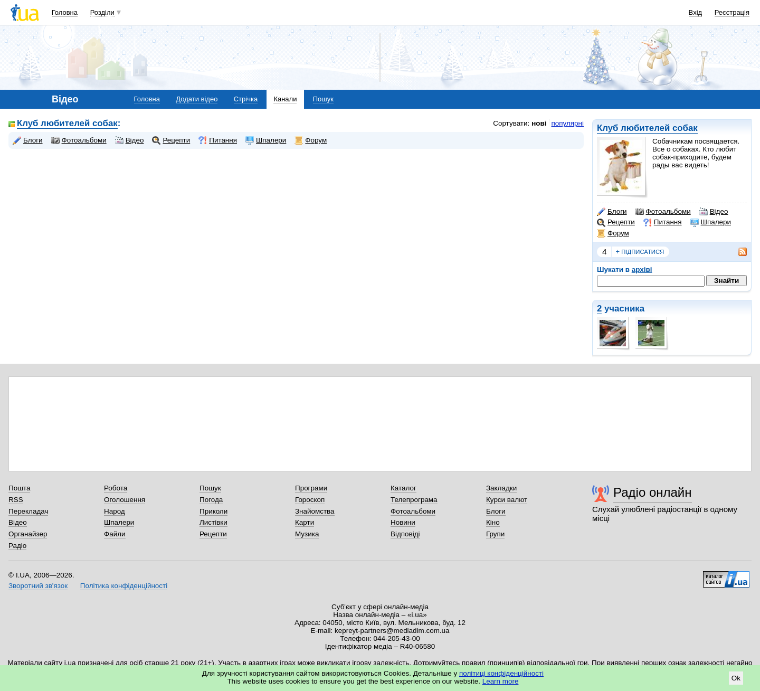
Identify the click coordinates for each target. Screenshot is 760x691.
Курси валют (506, 500)
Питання (662, 222)
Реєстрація (732, 12)
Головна (65, 12)
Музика (307, 534)
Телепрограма (414, 500)
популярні (568, 123)
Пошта (19, 488)
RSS (15, 500)
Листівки (213, 522)
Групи (495, 534)
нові (538, 123)
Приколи (213, 511)
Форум (613, 233)
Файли (115, 534)
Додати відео (196, 99)
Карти (304, 522)
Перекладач (28, 511)
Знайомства (315, 511)
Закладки (501, 488)
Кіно (493, 522)
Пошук (323, 99)
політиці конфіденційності (501, 673)
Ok (736, 678)
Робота (115, 488)
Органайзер (27, 534)
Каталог (403, 488)
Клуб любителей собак (647, 128)
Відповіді (405, 534)
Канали (285, 99)
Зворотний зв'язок (38, 586)
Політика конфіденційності (123, 586)
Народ (114, 511)
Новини (403, 522)
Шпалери (710, 222)
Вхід (695, 12)
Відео (713, 211)
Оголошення (124, 500)
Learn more (500, 681)
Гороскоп (310, 500)
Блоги (612, 211)
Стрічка (246, 99)
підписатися (640, 252)
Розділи (102, 12)
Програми (311, 488)
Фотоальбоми (663, 211)
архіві (642, 269)
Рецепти (616, 222)
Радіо (17, 546)
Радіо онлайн (652, 492)
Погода (211, 500)
